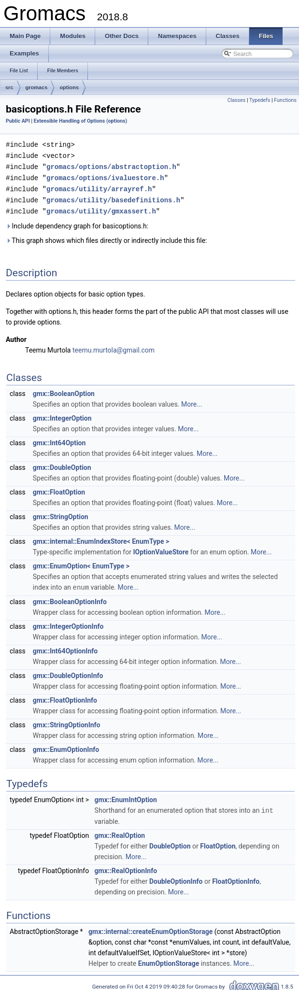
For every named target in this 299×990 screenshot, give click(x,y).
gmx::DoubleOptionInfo (68, 672)
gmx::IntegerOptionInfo (68, 622)
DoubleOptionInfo (176, 877)
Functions (285, 100)
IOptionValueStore (160, 548)
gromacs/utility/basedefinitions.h (113, 197)
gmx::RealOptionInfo (126, 866)
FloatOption (217, 842)
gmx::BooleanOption (64, 390)
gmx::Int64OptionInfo (65, 647)
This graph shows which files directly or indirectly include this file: (106, 237)
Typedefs (260, 100)
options (69, 87)
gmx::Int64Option (59, 439)
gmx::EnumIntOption (126, 796)
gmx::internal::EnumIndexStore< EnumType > (101, 538)
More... (191, 401)
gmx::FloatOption (59, 489)
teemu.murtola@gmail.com (113, 347)
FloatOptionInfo (235, 877)
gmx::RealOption (120, 831)
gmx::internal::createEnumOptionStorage (150, 927)
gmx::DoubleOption (62, 464)
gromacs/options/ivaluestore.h (105, 176)
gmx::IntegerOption (62, 415)
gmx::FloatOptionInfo (65, 696)
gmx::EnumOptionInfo (66, 746)
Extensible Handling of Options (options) (81, 121)
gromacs (37, 87)
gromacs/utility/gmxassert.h (101, 207)
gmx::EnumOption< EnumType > (81, 562)
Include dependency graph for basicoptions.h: (77, 222)
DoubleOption (170, 842)
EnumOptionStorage (168, 959)
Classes (236, 100)
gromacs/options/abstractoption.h (111, 165)
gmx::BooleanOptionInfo (70, 598)
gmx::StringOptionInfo (66, 721)
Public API (18, 121)
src (9, 87)
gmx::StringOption (60, 513)
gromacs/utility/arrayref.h (99, 186)
